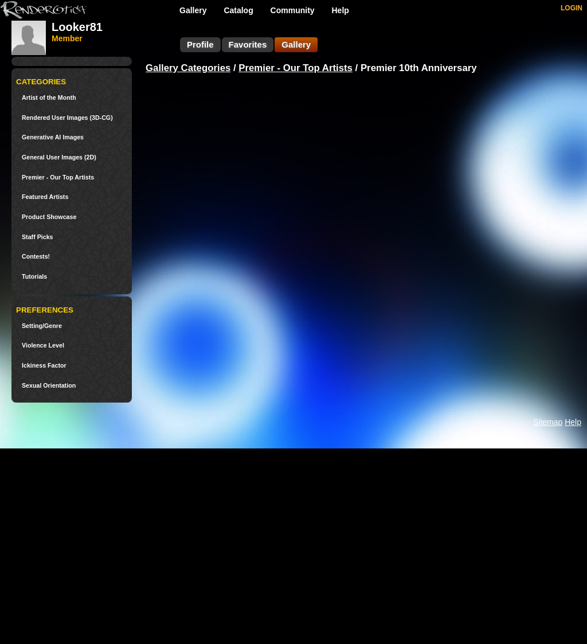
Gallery (192, 10)
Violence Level (43, 345)
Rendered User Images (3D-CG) (67, 118)
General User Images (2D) (59, 157)
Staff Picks (37, 237)
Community (293, 10)
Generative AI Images (53, 137)
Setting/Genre (42, 326)
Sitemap (547, 422)
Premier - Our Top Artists (58, 177)
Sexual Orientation (49, 386)
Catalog (238, 10)
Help (340, 10)
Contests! (36, 256)
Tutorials (34, 277)
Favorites (248, 44)
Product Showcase (49, 217)
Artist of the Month (49, 98)
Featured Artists (45, 197)
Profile (200, 44)
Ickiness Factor (44, 365)
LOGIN (571, 8)
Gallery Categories (188, 68)
